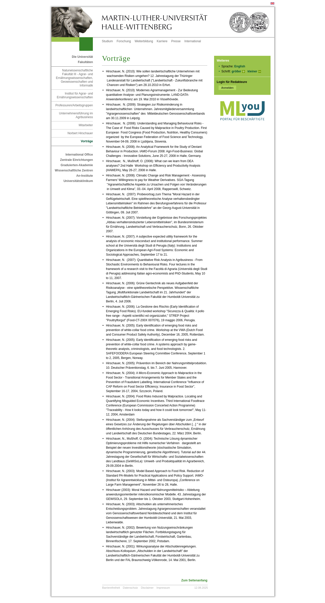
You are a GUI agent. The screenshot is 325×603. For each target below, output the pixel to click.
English (239, 66)
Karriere (162, 41)
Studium (107, 41)
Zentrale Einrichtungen (76, 160)
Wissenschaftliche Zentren (74, 170)
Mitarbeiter (86, 125)
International (192, 41)
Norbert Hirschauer (80, 133)
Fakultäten (85, 62)
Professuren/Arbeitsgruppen (74, 105)
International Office (79, 154)
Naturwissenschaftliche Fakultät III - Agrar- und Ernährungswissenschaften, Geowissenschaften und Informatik (74, 78)
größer (236, 71)
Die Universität (82, 57)
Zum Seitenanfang (194, 580)
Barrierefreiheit (111, 587)
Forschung (124, 41)
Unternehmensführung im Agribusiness (76, 115)
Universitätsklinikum (78, 181)
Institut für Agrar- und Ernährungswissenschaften (75, 95)
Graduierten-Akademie (77, 165)
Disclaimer (147, 587)
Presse (175, 41)
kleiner (252, 71)
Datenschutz (130, 587)
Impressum (163, 587)
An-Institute (84, 175)
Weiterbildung (144, 41)
